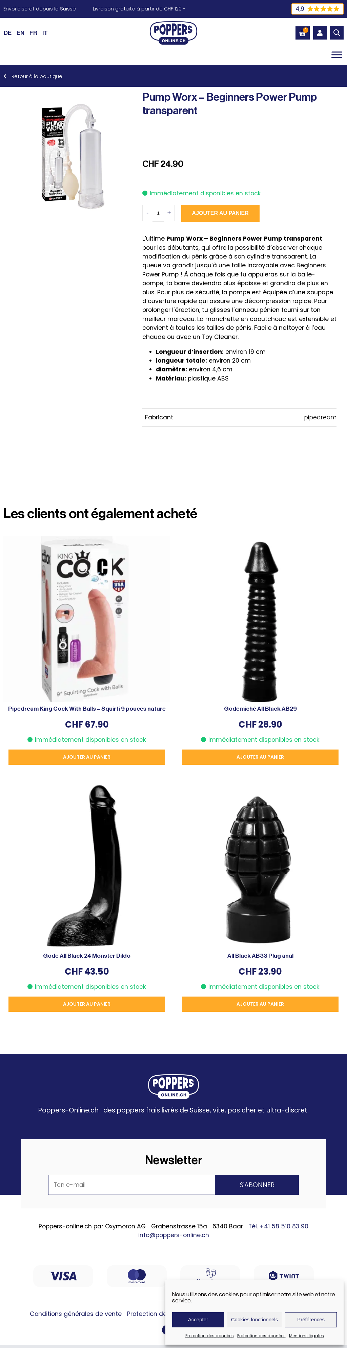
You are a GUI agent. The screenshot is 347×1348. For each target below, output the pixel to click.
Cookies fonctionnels (254, 1319)
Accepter (198, 1319)
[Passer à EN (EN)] (20, 33)
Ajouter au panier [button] (86, 757)
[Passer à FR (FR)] (33, 33)
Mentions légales (306, 1336)
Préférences (311, 1319)
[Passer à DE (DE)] (8, 33)
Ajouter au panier (220, 213)
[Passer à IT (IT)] (45, 33)
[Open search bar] (337, 33)
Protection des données (209, 1336)
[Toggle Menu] (336, 54)
